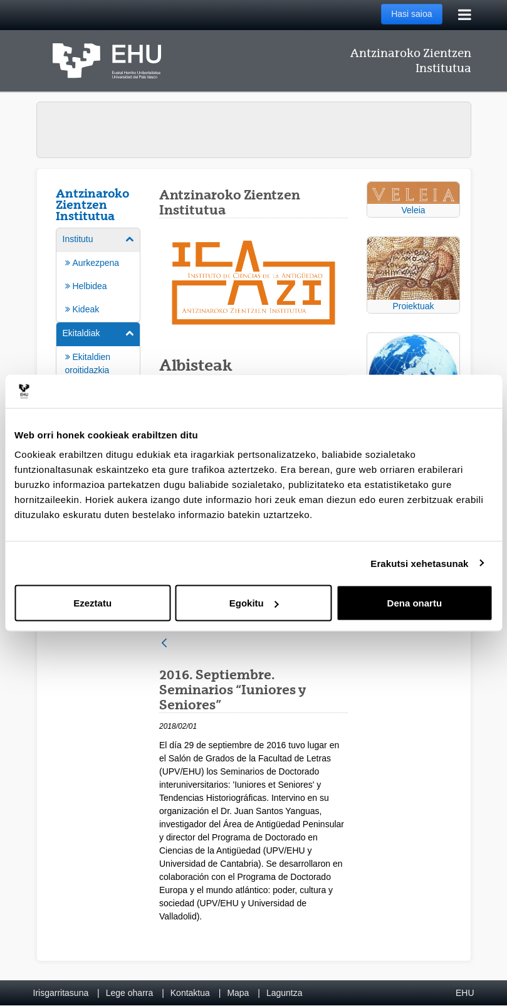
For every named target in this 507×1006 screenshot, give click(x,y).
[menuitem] (98, 274)
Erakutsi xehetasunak (419, 563)
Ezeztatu (92, 603)
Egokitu (254, 603)
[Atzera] (164, 644)
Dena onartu (414, 603)
